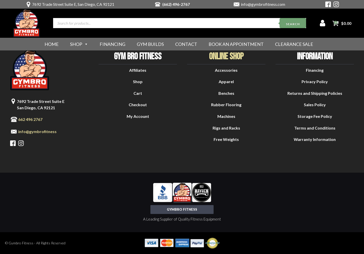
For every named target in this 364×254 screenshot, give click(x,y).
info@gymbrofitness (37, 131)
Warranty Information (315, 139)
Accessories (226, 70)
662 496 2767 (30, 119)
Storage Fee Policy (315, 116)
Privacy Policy (315, 81)
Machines (226, 116)
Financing (112, 44)
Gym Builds (150, 44)
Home (51, 44)
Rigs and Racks (226, 127)
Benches (226, 93)
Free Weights (226, 139)
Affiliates (137, 70)
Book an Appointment (236, 44)
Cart (137, 93)
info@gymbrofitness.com (263, 4)
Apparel (226, 81)
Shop (79, 44)
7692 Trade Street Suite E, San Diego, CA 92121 (73, 4)
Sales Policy (315, 104)
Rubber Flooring (226, 104)
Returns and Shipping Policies (314, 93)
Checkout (138, 104)
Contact (186, 44)
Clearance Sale (294, 44)
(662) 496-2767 (176, 4)
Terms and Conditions (314, 127)
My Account (138, 116)
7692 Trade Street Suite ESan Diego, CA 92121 (40, 104)
